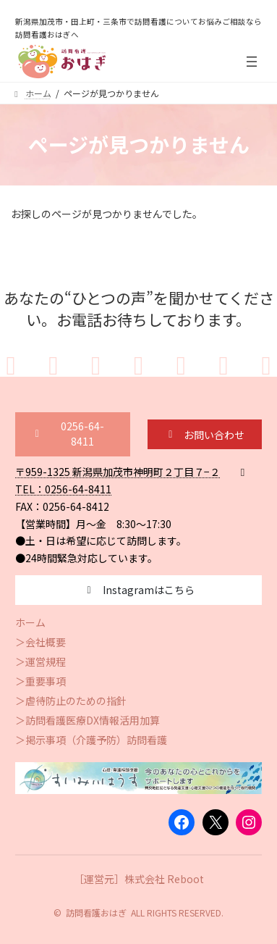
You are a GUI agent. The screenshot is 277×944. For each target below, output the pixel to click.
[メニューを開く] (252, 61)
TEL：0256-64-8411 (63, 489)
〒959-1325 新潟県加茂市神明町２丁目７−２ (117, 471)
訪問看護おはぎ (96, 912)
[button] (72, 434)
